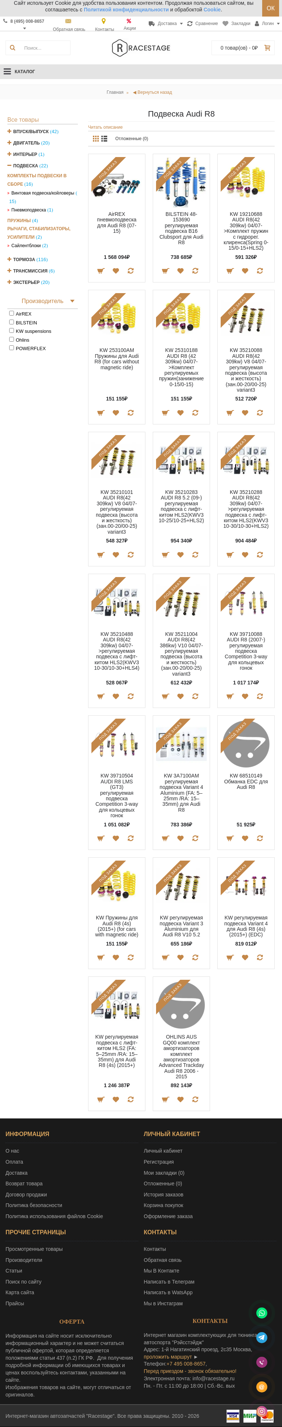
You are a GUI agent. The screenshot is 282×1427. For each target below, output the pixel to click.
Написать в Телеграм (169, 1282)
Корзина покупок (163, 1205)
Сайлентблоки (26, 245)
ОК (271, 8)
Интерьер (25, 154)
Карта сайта (20, 1292)
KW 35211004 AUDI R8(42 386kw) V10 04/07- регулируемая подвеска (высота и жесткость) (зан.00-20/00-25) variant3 (181, 654)
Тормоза (24, 259)
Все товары (23, 120)
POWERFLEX (31, 348)
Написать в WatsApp (168, 1292)
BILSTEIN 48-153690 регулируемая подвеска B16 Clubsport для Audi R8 (181, 228)
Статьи (14, 1271)
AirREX (24, 314)
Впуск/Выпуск (31, 131)
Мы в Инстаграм (163, 1303)
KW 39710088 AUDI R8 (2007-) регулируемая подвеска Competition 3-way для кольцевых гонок (246, 651)
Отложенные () (163, 1183)
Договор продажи (26, 1195)
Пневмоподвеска (28, 210)
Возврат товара (24, 1183)
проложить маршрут (168, 1357)
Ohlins (22, 340)
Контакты (155, 1249)
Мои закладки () (164, 1173)
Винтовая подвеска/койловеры (42, 193)
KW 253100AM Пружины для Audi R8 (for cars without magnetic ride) (116, 358)
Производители (24, 1260)
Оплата (14, 1162)
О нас (12, 1151)
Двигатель (26, 143)
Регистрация (159, 1162)
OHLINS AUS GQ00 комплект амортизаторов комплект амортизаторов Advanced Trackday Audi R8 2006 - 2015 (181, 1056)
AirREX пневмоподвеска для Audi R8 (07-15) (116, 222)
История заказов (164, 1195)
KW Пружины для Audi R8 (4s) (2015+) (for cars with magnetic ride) (116, 926)
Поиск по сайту (23, 1282)
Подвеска (25, 165)
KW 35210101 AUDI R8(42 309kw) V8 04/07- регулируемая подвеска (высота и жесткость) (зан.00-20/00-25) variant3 (117, 512)
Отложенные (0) (131, 138)
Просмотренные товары (34, 1249)
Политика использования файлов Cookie (54, 1216)
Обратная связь (163, 1260)
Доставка (17, 1173)
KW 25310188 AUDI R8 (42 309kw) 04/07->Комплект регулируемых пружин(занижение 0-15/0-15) (181, 367)
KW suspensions (33, 331)
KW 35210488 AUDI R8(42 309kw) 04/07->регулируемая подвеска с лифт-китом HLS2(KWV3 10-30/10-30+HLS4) (116, 651)
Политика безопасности (34, 1205)
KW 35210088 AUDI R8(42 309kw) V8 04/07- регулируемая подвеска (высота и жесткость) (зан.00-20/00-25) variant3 (246, 370)
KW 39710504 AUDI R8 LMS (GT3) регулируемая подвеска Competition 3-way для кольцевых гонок (116, 795)
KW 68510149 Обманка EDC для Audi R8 (246, 781)
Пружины (19, 220)
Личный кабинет (163, 1151)
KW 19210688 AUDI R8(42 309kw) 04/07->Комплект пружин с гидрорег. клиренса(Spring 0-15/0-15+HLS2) (246, 231)
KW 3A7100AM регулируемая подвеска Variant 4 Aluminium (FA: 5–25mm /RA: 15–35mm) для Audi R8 (181, 792)
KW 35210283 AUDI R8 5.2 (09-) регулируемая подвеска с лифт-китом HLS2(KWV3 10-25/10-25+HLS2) (181, 506)
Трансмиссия (30, 271)
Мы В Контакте (162, 1271)
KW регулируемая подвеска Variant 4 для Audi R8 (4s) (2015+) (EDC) (246, 926)
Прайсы (15, 1303)
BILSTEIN (26, 322)
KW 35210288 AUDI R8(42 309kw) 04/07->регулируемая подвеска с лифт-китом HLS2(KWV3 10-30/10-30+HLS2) (245, 509)
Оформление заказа (168, 1216)
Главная (115, 92)
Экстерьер (26, 282)
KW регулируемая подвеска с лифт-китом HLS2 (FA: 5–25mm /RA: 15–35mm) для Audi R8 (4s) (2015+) (116, 1051)
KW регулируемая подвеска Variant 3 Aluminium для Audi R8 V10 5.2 (181, 926)
